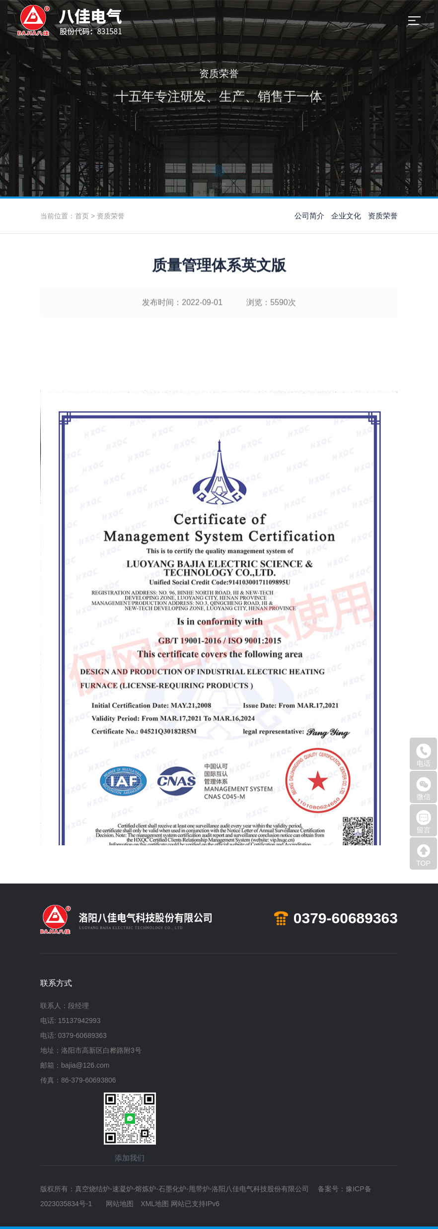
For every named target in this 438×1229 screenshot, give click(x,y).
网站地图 (120, 1204)
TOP (423, 855)
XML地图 (155, 1204)
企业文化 (346, 215)
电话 (423, 755)
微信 (423, 789)
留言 (423, 822)
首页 (82, 216)
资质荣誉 (111, 216)
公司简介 (309, 215)
